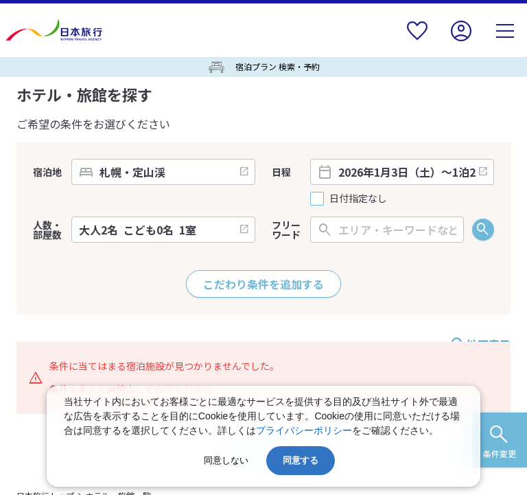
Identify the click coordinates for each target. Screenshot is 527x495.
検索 (483, 230)
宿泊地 (47, 172)
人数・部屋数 (47, 229)
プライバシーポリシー (304, 430)
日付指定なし (358, 198)
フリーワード (286, 229)
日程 (281, 172)
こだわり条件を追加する (263, 284)
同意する (300, 460)
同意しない (226, 460)
